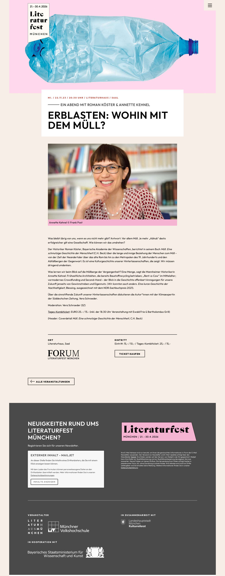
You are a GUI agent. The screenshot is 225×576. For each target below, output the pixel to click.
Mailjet (133, 457)
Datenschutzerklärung (129, 468)
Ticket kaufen (129, 353)
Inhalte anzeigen (44, 482)
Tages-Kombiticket (59, 311)
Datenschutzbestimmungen (42, 475)
